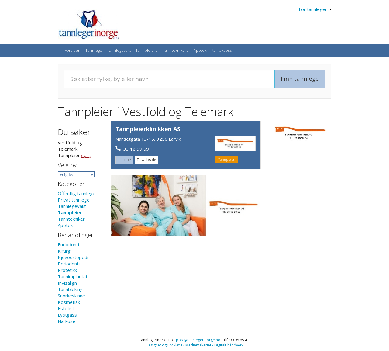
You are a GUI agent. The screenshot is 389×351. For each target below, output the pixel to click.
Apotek (200, 50)
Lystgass (67, 315)
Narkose (66, 321)
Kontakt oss (221, 50)
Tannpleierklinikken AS (148, 129)
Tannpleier (70, 212)
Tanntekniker (71, 219)
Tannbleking (70, 289)
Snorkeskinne (71, 296)
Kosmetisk (69, 302)
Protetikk (67, 270)
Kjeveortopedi (73, 257)
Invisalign (67, 283)
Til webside (146, 159)
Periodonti (69, 264)
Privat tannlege (74, 200)
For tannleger (315, 9)
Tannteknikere (176, 50)
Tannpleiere (147, 50)
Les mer (124, 159)
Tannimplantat (73, 276)
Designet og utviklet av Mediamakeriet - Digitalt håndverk (194, 345)
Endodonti (68, 244)
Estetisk (66, 308)
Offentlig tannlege (76, 193)
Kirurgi (64, 251)
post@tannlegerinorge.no (198, 339)
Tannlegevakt (119, 50)
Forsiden (73, 50)
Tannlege (93, 50)
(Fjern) (86, 156)
